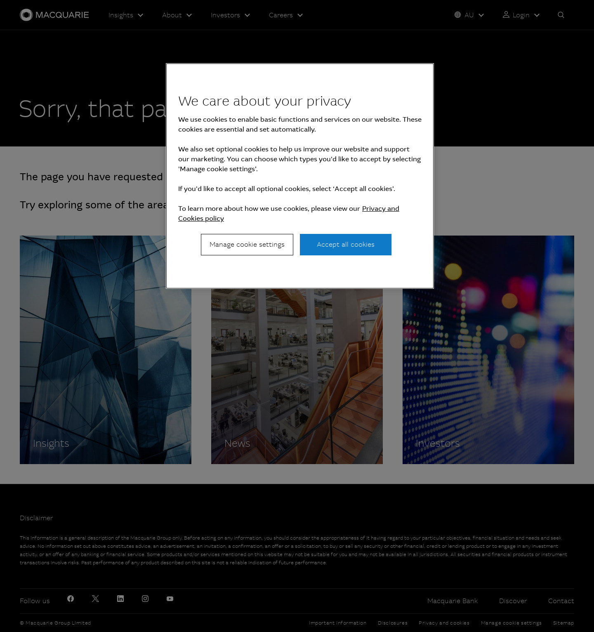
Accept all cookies (346, 244)
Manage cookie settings (247, 244)
